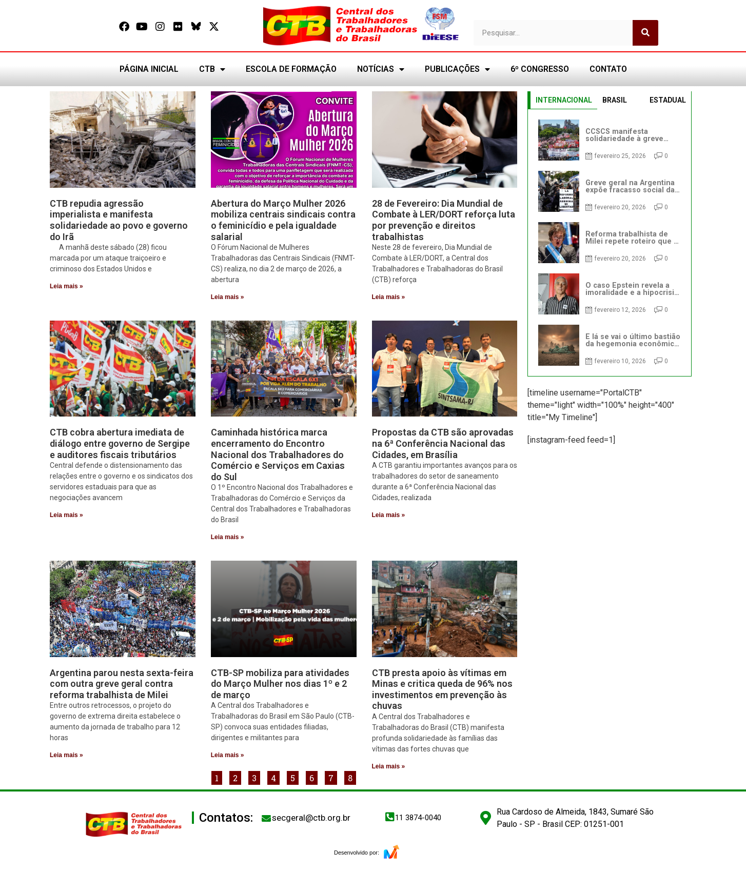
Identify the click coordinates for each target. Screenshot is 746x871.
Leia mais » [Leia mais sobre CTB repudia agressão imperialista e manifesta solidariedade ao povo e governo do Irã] (66, 286)
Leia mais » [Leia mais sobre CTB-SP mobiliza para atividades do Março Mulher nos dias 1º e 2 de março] (227, 755)
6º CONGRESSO (540, 69)
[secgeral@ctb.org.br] (266, 818)
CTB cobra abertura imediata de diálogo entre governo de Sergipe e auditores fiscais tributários (120, 443)
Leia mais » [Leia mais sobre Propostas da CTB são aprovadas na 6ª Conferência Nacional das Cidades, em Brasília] (388, 515)
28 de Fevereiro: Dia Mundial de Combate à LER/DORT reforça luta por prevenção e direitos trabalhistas (443, 220)
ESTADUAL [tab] (668, 100)
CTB (212, 69)
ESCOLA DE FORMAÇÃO (291, 69)
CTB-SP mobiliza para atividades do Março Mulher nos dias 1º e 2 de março (280, 683)
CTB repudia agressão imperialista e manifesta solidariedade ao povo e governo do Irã (119, 220)
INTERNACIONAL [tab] (564, 100)
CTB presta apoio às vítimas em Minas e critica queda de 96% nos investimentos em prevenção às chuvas (442, 689)
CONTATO (608, 69)
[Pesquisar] (645, 33)
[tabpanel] (609, 242)
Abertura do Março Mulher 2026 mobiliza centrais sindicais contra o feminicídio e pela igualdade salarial (283, 220)
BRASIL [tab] (614, 100)
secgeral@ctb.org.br (311, 818)
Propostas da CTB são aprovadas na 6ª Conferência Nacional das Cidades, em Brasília (443, 443)
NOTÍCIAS (380, 69)
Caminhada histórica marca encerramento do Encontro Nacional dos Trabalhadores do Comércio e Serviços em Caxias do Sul (278, 454)
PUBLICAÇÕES (457, 69)
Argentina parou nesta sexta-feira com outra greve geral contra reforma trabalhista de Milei (121, 683)
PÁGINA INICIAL (149, 69)
